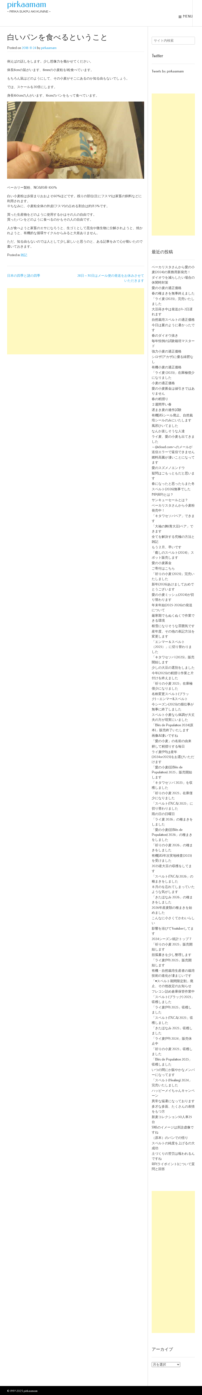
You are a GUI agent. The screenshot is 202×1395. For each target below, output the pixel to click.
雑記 (24, 255)
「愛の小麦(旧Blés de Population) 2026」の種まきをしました (172, 835)
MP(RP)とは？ (162, 495)
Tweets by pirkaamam (168, 71)
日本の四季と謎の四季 (23, 276)
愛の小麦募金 (162, 563)
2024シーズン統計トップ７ (172, 939)
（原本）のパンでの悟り (170, 1138)
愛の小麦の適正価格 (166, 288)
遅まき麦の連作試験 (166, 410)
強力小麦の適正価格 (166, 351)
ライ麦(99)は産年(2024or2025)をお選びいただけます (173, 757)
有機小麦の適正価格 (166, 367)
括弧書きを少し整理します (171, 955)
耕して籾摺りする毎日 (168, 746)
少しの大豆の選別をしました (173, 668)
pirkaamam (26, 4)
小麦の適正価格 (163, 383)
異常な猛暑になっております (173, 1101)
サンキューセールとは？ (170, 500)
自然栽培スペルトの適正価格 (173, 320)
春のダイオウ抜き (165, 336)
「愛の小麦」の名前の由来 (171, 741)
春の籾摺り (160, 399)
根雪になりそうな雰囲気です (173, 626)
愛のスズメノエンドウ (168, 468)
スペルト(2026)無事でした (171, 489)
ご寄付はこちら (163, 568)
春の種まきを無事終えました (173, 293)
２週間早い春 (162, 404)
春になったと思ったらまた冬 (173, 484)
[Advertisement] (75, 321)
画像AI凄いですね (165, 736)
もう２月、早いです (166, 547)
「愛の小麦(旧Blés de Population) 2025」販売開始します (172, 772)
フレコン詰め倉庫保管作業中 (173, 991)
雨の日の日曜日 (163, 814)
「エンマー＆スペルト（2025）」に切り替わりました (172, 647)
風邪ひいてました (165, 426)
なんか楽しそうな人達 (168, 431)
